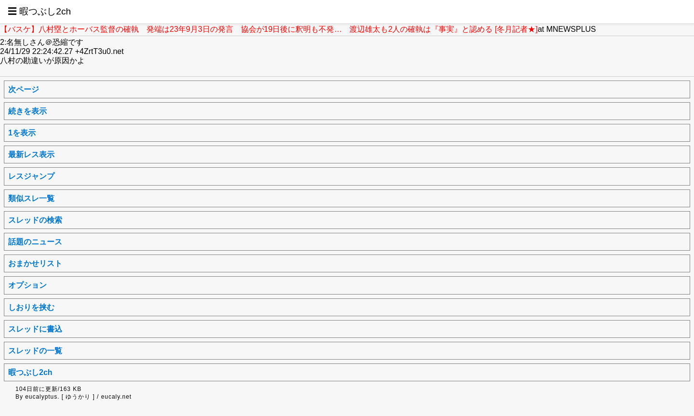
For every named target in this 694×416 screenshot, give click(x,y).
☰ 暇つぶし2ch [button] (39, 11)
